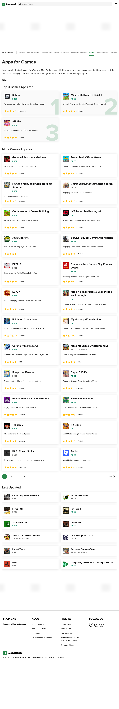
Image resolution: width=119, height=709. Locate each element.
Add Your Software (39, 629)
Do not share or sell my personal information (69, 639)
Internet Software (102, 53)
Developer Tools (46, 53)
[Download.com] (9, 4)
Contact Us (36, 633)
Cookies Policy (66, 633)
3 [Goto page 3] (18, 476)
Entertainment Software (79, 53)
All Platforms (8, 52)
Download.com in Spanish (42, 638)
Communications (33, 53)
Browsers (22, 53)
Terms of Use (65, 629)
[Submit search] (20, 4)
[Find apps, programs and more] (65, 4)
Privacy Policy (65, 624)
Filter (5, 80)
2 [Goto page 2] (11, 476)
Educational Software (61, 53)
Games (91, 53)
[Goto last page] (112, 476)
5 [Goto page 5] (31, 476)
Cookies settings (67, 645)
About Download (38, 624)
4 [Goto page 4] (24, 476)
